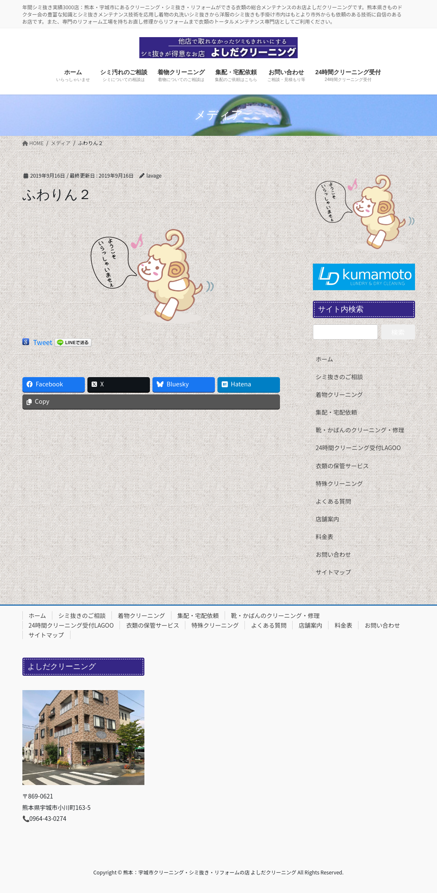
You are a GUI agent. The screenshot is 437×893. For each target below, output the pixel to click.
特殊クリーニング (339, 483)
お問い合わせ (333, 554)
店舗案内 (327, 519)
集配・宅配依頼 (336, 412)
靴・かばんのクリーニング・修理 (360, 430)
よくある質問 (333, 501)
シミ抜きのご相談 (339, 376)
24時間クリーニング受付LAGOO (358, 447)
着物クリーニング (339, 394)
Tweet (42, 342)
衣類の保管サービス (342, 465)
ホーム (325, 359)
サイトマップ (333, 572)
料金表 (325, 536)
